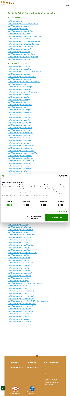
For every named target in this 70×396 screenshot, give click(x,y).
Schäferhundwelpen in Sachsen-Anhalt (21, 54)
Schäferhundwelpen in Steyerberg (20, 270)
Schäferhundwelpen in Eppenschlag (20, 133)
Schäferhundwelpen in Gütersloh (19, 168)
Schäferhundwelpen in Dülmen (19, 125)
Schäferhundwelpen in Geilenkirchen (21, 151)
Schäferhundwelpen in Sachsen (19, 52)
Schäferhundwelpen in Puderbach (20, 242)
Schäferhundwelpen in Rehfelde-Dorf (21, 245)
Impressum (47, 375)
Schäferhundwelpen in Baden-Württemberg (23, 24)
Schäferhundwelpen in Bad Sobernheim (22, 77)
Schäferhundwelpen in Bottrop (18, 100)
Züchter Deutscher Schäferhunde (52, 381)
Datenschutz (47, 372)
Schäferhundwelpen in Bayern (18, 26)
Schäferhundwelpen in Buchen (18, 107)
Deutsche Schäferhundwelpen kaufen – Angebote (52, 383)
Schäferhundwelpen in (16, 21)
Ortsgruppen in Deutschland (51, 379)
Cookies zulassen (57, 217)
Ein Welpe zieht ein (16, 367)
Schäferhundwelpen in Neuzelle (19, 232)
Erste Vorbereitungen (51, 362)
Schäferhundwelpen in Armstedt (19, 69)
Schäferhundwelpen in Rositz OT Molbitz (22, 253)
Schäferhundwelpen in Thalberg (19, 278)
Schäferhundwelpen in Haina (18, 171)
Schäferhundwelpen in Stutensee (19, 276)
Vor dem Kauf (31, 362)
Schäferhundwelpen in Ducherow (19, 123)
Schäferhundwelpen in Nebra (18, 225)
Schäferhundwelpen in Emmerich (19, 130)
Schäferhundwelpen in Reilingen (19, 248)
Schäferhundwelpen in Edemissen (20, 128)
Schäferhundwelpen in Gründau (19, 163)
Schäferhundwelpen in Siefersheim (20, 263)
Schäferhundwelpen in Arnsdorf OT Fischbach (24, 71)
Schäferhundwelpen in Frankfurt (19, 140)
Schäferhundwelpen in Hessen (19, 34)
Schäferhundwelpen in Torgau (18, 281)
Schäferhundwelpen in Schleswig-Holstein (23, 57)
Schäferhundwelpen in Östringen (19, 321)
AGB (45, 376)
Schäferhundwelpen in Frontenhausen (21, 145)
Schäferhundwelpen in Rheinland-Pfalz (21, 46)
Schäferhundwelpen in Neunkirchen (20, 230)
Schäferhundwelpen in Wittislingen (20, 311)
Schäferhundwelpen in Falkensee (19, 135)
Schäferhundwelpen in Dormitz (19, 115)
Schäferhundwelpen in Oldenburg (19, 240)
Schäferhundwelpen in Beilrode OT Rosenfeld (24, 82)
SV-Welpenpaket (32, 367)
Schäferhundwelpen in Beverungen (20, 87)
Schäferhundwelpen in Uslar (18, 286)
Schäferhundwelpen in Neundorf (19, 227)
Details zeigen (60, 211)
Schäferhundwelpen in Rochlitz (19, 250)
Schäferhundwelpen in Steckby (19, 265)
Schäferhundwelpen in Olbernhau (19, 237)
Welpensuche (14, 362)
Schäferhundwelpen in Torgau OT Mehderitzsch (24, 283)
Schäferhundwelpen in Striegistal (19, 273)
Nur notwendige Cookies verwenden (34, 217)
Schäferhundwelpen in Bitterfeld (19, 94)
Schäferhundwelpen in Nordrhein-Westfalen (23, 44)
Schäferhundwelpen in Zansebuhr (20, 314)
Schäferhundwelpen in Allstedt (19, 66)
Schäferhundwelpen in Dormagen (19, 112)
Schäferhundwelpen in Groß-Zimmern (21, 158)
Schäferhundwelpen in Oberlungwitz (20, 235)
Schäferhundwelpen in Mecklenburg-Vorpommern (25, 36)
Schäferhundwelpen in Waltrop (19, 293)
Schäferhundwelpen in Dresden (19, 120)
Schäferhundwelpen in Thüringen (19, 59)
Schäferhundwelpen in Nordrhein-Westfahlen (24, 41)
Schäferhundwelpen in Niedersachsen (21, 39)
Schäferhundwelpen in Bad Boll (19, 74)
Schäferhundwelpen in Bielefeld (19, 89)
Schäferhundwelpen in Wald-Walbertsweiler (23, 291)
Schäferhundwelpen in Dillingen (19, 110)
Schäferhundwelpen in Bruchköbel (20, 105)
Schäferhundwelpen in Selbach (19, 260)
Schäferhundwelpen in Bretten (18, 102)
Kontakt (46, 373)
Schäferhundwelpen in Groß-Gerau (20, 156)
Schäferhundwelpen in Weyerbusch (20, 306)
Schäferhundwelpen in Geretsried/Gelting (22, 153)
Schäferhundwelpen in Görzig (18, 166)
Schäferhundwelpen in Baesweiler (20, 79)
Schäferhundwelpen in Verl (17, 288)
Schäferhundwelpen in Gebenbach (20, 148)
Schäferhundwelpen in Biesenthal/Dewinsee (23, 92)
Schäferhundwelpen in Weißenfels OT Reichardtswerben (28, 301)
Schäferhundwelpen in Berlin (18, 29)
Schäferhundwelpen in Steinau (19, 268)
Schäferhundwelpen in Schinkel (19, 255)
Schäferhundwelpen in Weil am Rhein (21, 296)
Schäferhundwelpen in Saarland (19, 49)
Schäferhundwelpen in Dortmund (19, 117)
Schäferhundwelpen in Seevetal (19, 258)
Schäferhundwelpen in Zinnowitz (19, 316)
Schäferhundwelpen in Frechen (19, 143)
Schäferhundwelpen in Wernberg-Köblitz (22, 304)
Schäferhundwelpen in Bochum (19, 97)
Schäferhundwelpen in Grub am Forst (21, 161)
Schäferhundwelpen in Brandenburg (20, 31)
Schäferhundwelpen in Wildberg (19, 309)
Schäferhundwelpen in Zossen (19, 319)
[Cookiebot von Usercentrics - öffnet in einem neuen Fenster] (60, 176)
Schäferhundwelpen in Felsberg (19, 138)
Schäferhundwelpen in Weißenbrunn (20, 299)
